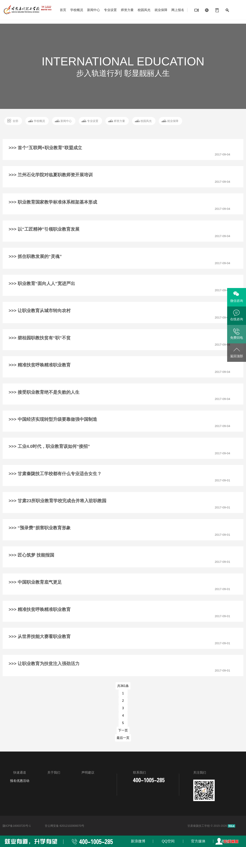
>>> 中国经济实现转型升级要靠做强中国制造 (53, 419)
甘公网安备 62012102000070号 (64, 825)
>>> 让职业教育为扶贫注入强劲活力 (44, 663)
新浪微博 (138, 841)
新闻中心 (93, 10)
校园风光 (144, 10)
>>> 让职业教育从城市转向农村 (40, 310)
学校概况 (76, 10)
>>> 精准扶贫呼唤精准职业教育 (40, 364)
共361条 (123, 686)
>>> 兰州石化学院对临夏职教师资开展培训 (51, 174)
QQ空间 (168, 841)
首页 (63, 10)
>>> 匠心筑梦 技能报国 (31, 555)
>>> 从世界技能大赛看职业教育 (40, 636)
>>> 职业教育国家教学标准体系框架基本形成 (53, 202)
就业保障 (161, 10)
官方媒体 (198, 841)
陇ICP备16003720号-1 (17, 825)
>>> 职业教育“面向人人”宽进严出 (42, 283)
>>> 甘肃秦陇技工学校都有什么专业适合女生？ (55, 473)
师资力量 (127, 10)
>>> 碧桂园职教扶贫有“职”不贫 (40, 337)
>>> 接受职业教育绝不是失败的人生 (44, 392)
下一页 (123, 730)
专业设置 (110, 10)
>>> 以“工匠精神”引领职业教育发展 (44, 229)
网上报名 (177, 10)
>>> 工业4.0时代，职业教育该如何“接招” (49, 446)
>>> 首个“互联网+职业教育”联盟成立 (45, 147)
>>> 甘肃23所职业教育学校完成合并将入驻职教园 (57, 500)
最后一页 (123, 737)
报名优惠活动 (19, 780)
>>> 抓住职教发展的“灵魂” (35, 256)
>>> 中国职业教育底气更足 (35, 582)
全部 (15, 121)
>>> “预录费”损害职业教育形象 (40, 527)
